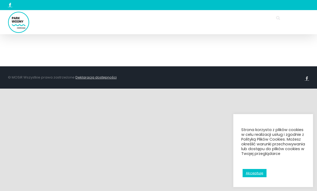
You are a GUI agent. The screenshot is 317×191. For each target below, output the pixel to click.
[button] (83, 69)
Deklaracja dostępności (96, 124)
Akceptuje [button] (254, 173)
